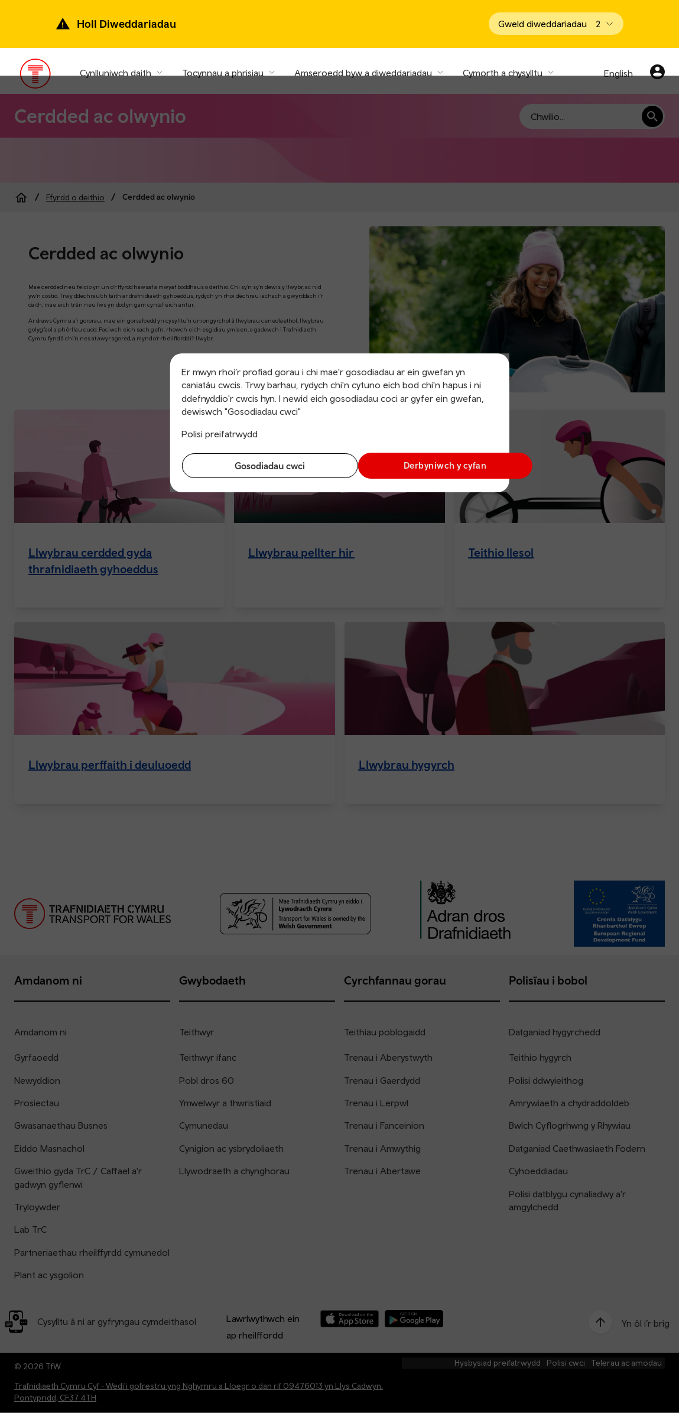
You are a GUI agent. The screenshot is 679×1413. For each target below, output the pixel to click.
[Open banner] (556, 23)
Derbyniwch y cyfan (421, 465)
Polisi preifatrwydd (219, 433)
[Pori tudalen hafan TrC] (35, 76)
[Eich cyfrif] (657, 73)
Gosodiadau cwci (257, 465)
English (618, 73)
